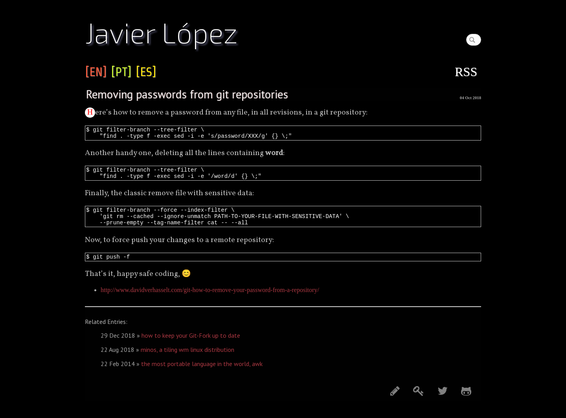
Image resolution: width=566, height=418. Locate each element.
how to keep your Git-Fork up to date (191, 345)
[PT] (121, 71)
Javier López (161, 32)
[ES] (146, 71)
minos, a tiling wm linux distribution (187, 359)
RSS (466, 72)
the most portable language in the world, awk (202, 373)
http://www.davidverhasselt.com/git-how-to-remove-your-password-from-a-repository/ (210, 299)
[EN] (96, 71)
